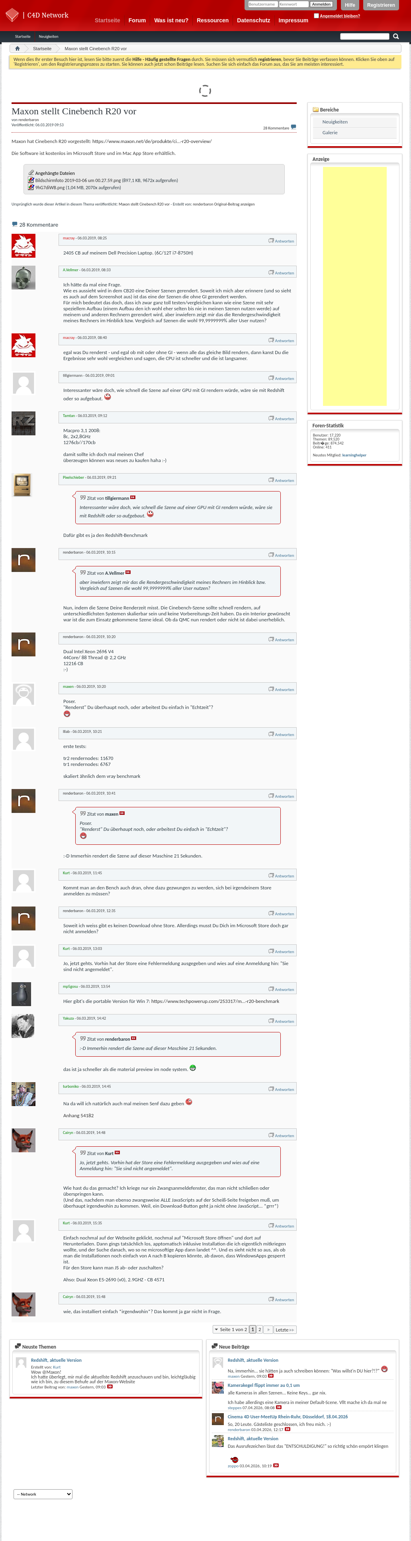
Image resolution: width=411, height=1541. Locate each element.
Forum (137, 20)
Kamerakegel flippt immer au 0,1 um (264, 1385)
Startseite (107, 20)
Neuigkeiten (49, 36)
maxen (73, 1387)
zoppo (233, 1466)
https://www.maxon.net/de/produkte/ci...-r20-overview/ (152, 141)
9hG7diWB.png (50, 187)
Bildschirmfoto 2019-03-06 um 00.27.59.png (78, 180)
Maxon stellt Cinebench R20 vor (144, 204)
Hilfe (350, 5)
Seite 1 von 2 (233, 1329)
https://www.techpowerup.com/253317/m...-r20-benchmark (215, 1001)
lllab (66, 731)
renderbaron (203, 204)
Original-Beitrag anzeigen (234, 204)
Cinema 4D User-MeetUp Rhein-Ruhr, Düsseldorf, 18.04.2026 (288, 1417)
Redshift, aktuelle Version (56, 1360)
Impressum (294, 20)
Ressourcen (213, 20)
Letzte (285, 1330)
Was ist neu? (171, 20)
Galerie (330, 132)
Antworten (281, 241)
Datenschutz (253, 20)
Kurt (57, 1367)
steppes (235, 1407)
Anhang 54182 (78, 1115)
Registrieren (381, 5)
